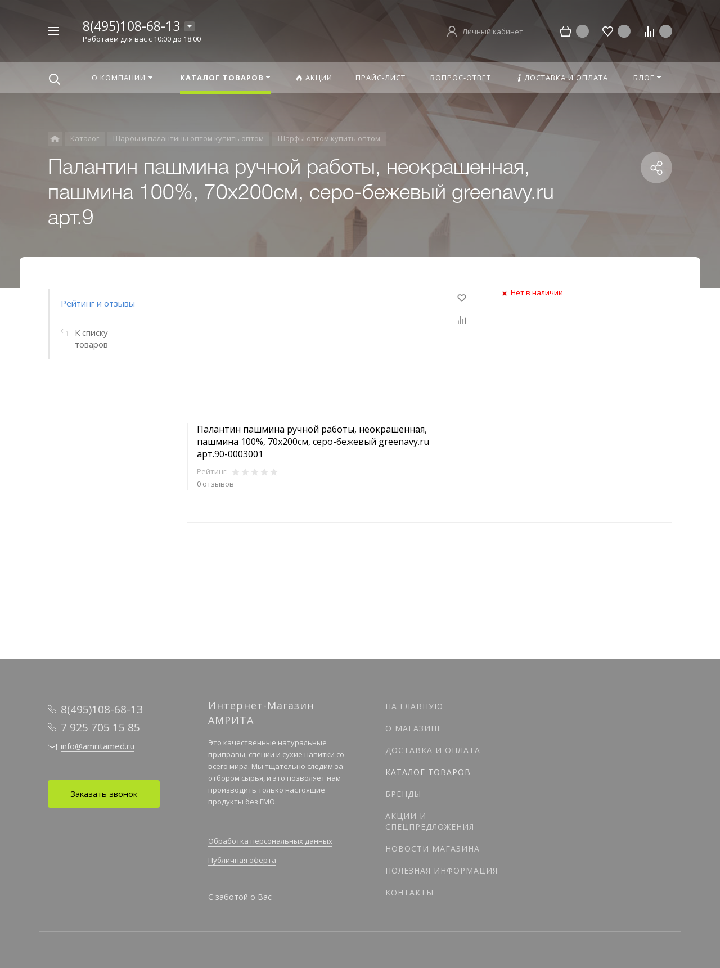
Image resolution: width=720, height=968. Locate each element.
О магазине (413, 728)
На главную (414, 706)
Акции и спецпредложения (429, 821)
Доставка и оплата (432, 750)
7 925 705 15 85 (100, 727)
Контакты (409, 892)
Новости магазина (432, 848)
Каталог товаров (428, 772)
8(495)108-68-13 (131, 26)
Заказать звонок (103, 793)
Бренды (403, 794)
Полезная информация (441, 870)
